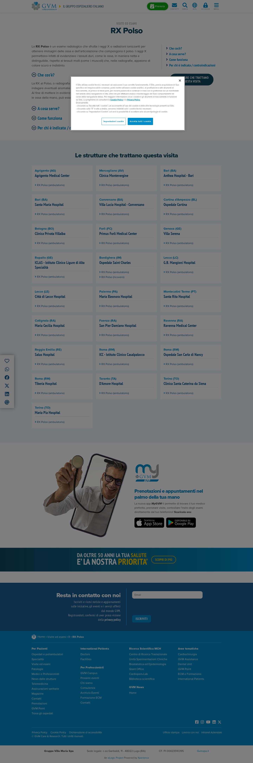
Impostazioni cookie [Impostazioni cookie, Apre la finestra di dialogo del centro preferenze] (113, 121)
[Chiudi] (180, 80)
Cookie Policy (116, 100)
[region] (128, 103)
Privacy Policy (133, 100)
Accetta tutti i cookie (140, 121)
